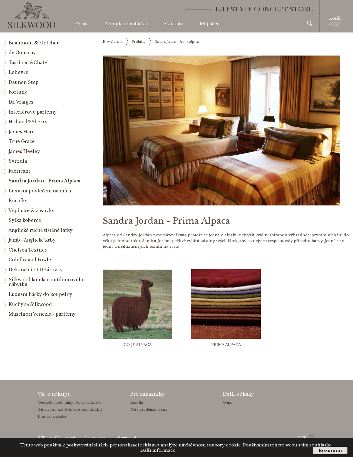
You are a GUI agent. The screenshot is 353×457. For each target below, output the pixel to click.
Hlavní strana (112, 42)
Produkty (138, 42)
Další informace (157, 450)
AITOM (302, 437)
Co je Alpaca (138, 344)
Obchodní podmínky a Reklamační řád (69, 403)
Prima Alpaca (226, 344)
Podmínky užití (125, 437)
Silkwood (68, 437)
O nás (82, 23)
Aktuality (173, 23)
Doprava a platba (52, 416)
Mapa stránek (94, 437)
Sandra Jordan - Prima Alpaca (177, 42)
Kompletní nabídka (126, 23)
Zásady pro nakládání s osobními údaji (70, 409)
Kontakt (136, 403)
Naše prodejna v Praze (149, 409)
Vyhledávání (309, 23)
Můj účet (209, 23)
